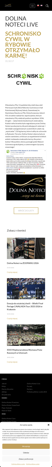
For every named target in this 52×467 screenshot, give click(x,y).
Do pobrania (6, 395)
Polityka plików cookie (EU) (37, 392)
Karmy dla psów (7, 389)
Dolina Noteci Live (33, 384)
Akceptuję (26, 446)
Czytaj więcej (12, 272)
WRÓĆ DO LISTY (26, 210)
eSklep (4, 392)
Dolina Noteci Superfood (11, 405)
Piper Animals (7, 408)
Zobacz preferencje (26, 459)
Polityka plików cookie (18, 464)
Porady (29, 386)
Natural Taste (6, 411)
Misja (4, 386)
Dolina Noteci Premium (10, 402)
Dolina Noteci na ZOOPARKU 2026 (23, 263)
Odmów (26, 453)
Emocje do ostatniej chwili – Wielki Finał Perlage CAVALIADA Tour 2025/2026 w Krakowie (25, 306)
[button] (48, 425)
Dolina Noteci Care (8, 418)
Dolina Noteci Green (9, 421)
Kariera (29, 389)
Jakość (4, 384)
